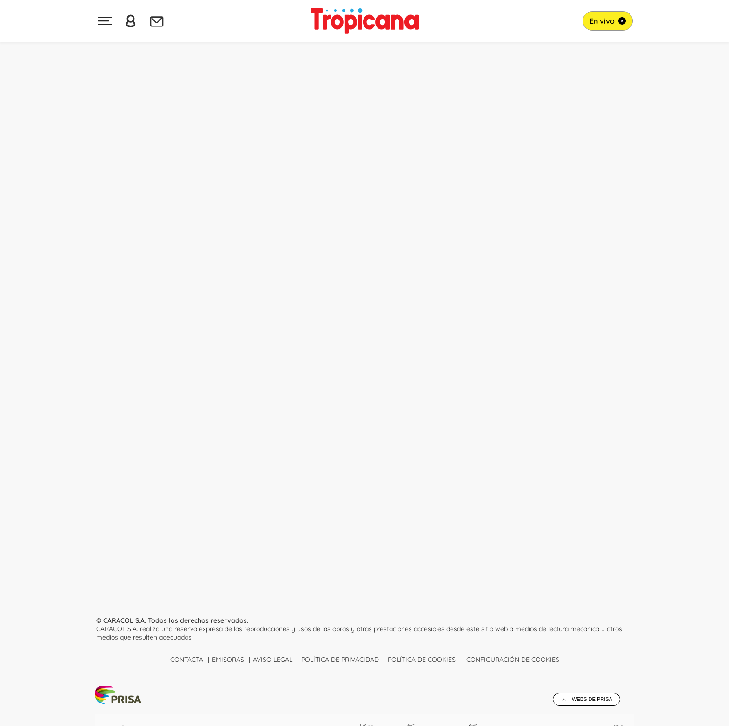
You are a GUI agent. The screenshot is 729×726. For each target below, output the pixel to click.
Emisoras (228, 659)
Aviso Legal (272, 659)
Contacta (186, 659)
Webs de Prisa (592, 699)
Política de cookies (422, 659)
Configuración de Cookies (512, 659)
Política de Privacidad (340, 659)
